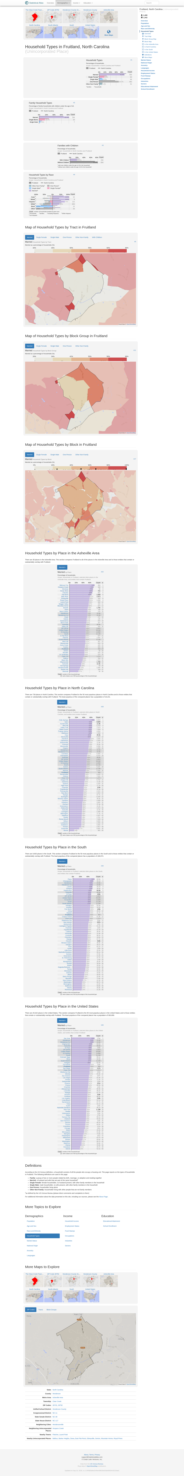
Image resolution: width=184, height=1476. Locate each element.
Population (31, 1221)
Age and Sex (31, 1226)
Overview (50, 3)
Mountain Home (107, 1438)
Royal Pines (118, 1438)
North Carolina (58, 1390)
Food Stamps (70, 1231)
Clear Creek (57, 1401)
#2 (74, 103)
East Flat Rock (80, 1438)
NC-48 (55, 1417)
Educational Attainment (111, 1221)
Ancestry (30, 1251)
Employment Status (72, 1226)
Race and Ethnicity (34, 1231)
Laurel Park (63, 1435)
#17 (134, 459)
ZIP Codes (31, 1310)
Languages (31, 1255)
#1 (131, 60)
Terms (91, 1455)
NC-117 (55, 1421)
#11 (134, 350)
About (86, 1455)
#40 (102, 1025)
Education (88, 3)
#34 (102, 866)
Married (29, 237)
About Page (103, 1197)
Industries (68, 1241)
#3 (103, 145)
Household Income (72, 1221)
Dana (72, 1438)
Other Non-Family (81, 237)
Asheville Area (58, 1397)
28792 (60, 1405)
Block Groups (51, 1310)
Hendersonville (58, 1424)
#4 (74, 174)
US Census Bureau (96, 1464)
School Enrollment (110, 1226)
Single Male (54, 237)
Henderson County (59, 1409)
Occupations (69, 1236)
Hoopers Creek (58, 1428)
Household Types (33, 1236)
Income (76, 3)
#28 (102, 707)
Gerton (97, 1438)
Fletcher (55, 1435)
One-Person (67, 237)
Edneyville (90, 1438)
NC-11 (55, 1413)
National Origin (32, 1246)
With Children (97, 237)
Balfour (55, 1438)
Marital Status (32, 1241)
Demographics (63, 3)
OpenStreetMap (92, 1466)
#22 (102, 572)
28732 (55, 1405)
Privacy (97, 1455)
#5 (135, 241)
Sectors (68, 1246)
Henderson (57, 1394)
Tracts (40, 1310)
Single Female (41, 237)
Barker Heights (64, 1438)
